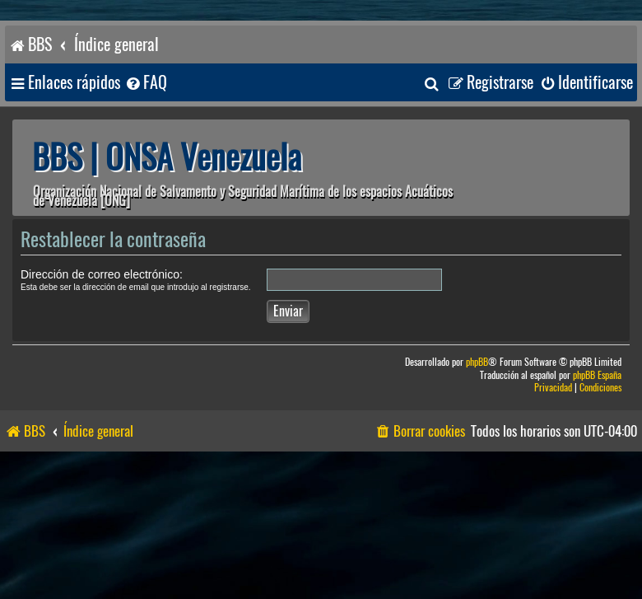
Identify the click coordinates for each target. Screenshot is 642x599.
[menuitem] (145, 82)
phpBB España (597, 375)
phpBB (477, 362)
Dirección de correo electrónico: (102, 274)
